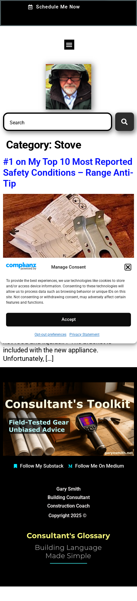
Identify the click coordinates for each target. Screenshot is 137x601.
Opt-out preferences (50, 334)
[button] (128, 267)
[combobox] (57, 122)
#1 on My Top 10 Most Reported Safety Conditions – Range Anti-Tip (68, 172)
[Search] (124, 122)
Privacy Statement (84, 334)
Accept (69, 319)
